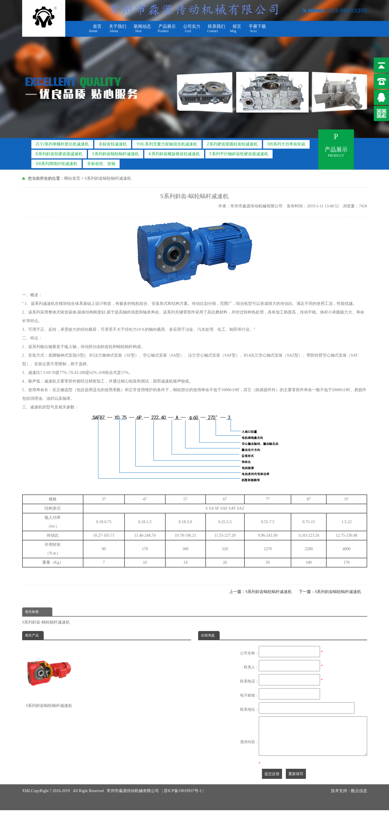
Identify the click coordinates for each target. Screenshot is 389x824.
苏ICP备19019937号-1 (183, 791)
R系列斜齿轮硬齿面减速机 (59, 152)
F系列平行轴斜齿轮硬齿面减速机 (239, 152)
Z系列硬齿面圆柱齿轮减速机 (232, 142)
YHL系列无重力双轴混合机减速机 (167, 142)
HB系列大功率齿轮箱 (286, 142)
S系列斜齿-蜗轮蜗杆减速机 (46, 622)
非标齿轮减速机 (113, 142)
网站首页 (72, 178)
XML (26, 791)
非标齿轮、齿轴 (101, 162)
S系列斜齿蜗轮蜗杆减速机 (115, 152)
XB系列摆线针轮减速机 (56, 162)
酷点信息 (359, 791)
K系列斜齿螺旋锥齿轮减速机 (174, 152)
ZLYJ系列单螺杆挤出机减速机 (62, 142)
